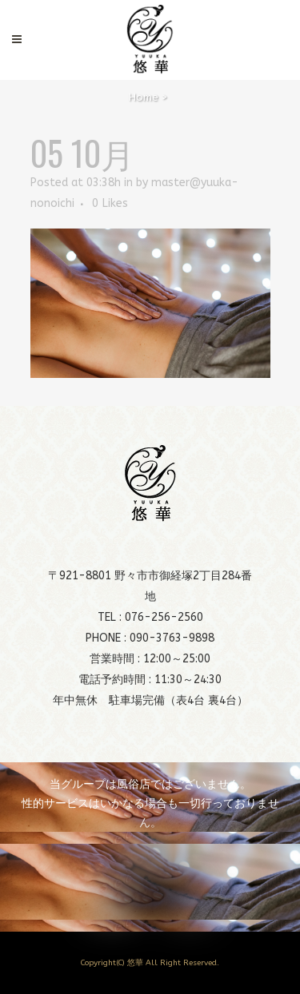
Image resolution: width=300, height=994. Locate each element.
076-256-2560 (164, 617)
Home (143, 97)
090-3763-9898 (172, 638)
